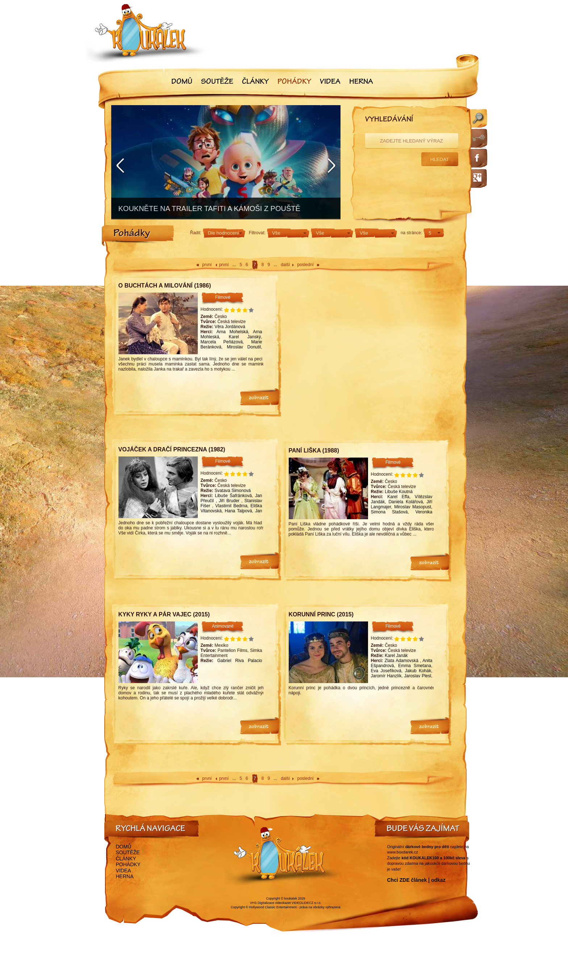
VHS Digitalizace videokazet (270, 903)
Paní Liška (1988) (314, 450)
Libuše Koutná (399, 491)
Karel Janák (396, 655)
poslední (305, 264)
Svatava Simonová (232, 490)
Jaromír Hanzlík (386, 675)
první (207, 264)
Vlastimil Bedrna (231, 505)
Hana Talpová (238, 510)
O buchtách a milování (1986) (164, 285)
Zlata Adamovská (402, 660)
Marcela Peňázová (222, 341)
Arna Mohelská (232, 331)
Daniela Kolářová (405, 501)
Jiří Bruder (230, 500)
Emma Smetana (414, 665)
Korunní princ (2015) (321, 614)
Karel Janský (245, 336)
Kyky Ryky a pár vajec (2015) (164, 614)
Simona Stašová (389, 511)
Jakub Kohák (418, 670)
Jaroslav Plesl (417, 675)
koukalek (290, 898)
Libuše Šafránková (233, 495)
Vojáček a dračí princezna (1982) (171, 449)
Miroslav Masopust (412, 506)
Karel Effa (398, 496)
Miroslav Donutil (244, 347)
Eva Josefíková (386, 670)
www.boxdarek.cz (402, 852)
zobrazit (259, 398)
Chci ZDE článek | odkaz (416, 880)
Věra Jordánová (229, 326)
